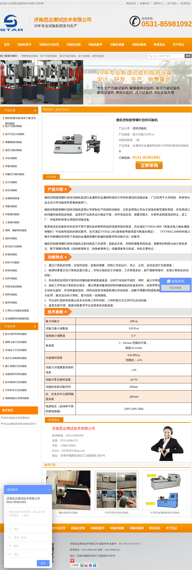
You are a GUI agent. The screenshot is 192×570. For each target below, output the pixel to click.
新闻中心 (158, 3)
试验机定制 (74, 44)
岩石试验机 (11, 190)
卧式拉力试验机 (13, 246)
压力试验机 (11, 182)
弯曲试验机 (11, 206)
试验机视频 (117, 44)
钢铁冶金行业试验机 (16, 342)
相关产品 (49, 464)
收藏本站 (145, 3)
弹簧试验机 (11, 166)
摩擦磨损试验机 (29, 56)
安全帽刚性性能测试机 (17, 318)
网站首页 (131, 3)
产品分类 (9, 110)
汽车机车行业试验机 (16, 390)
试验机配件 (95, 44)
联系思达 (185, 3)
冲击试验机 (11, 158)
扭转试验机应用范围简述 (16, 417)
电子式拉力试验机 (14, 134)
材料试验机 (11, 294)
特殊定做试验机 (13, 286)
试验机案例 (139, 44)
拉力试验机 (84, 56)
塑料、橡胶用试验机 (16, 230)
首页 (7, 44)
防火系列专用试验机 (16, 334)
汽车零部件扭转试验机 (117, 512)
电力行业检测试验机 (16, 358)
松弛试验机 (11, 254)
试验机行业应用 (49, 44)
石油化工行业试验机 (16, 350)
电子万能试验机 (48, 56)
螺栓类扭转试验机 (68, 512)
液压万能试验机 (67, 56)
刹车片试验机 (12, 262)
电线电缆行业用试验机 (17, 398)
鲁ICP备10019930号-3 (130, 543)
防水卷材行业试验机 (16, 382)
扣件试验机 (11, 278)
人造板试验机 (12, 222)
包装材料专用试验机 (16, 374)
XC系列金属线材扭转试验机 (165, 512)
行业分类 (9, 326)
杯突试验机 (11, 270)
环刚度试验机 (12, 214)
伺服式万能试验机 (14, 174)
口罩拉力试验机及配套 (17, 310)
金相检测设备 (12, 198)
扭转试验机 (11, 238)
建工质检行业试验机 (16, 366)
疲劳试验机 (98, 56)
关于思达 (172, 3)
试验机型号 (24, 44)
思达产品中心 (63, 109)
